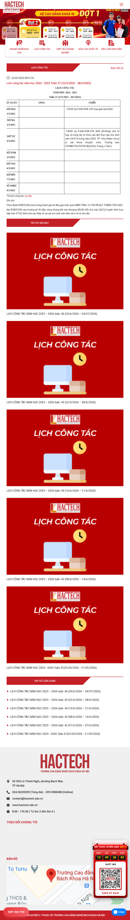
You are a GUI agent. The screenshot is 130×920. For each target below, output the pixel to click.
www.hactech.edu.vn (25, 805)
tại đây (28, 196)
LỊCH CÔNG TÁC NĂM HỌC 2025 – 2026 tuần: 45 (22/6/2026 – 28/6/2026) (54, 699)
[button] (9, 27)
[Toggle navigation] (121, 4)
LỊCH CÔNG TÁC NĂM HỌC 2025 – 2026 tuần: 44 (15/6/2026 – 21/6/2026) (54, 708)
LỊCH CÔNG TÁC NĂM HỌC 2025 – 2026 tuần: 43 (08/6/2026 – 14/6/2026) (54, 716)
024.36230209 (21, 792)
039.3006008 (54, 792)
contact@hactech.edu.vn (27, 798)
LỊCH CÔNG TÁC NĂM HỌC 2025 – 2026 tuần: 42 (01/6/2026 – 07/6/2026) (54, 725)
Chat (121, 912)
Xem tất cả (117, 68)
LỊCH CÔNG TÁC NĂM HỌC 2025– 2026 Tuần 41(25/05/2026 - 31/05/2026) (55, 733)
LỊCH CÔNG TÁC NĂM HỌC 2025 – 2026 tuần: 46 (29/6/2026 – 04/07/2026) (55, 691)
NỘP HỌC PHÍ (16, 912)
